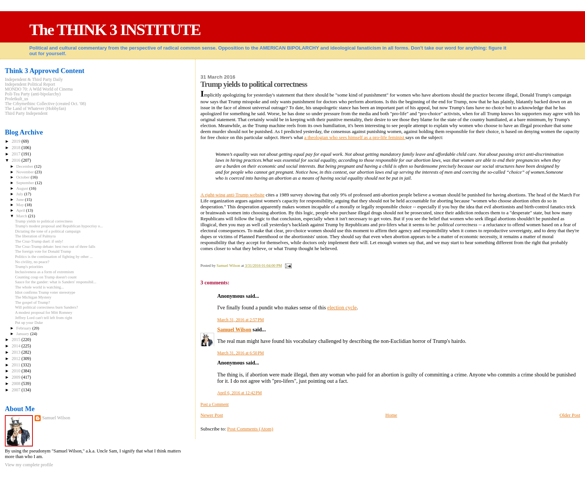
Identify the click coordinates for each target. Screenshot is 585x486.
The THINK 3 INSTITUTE (114, 29)
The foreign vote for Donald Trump (43, 251)
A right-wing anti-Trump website (232, 195)
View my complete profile (29, 464)
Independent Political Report (30, 84)
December (25, 166)
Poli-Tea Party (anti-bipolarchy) (33, 94)
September (25, 182)
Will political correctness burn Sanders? (46, 307)
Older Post (570, 415)
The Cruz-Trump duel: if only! (39, 241)
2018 (16, 147)
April (21, 210)
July (20, 194)
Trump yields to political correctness (44, 221)
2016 (16, 160)
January (23, 333)
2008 (16, 383)
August (22, 188)
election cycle (342, 307)
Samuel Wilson (234, 329)
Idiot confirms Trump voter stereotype (45, 292)
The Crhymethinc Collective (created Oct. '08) (45, 103)
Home (391, 415)
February (24, 328)
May (20, 204)
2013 (16, 352)
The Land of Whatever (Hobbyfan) (35, 108)
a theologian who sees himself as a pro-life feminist (354, 137)
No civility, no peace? (32, 262)
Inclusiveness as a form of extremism (44, 272)
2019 (16, 141)
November (25, 172)
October (23, 177)
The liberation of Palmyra (35, 236)
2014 (16, 346)
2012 (16, 358)
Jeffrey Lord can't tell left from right (43, 318)
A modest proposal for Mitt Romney (43, 312)
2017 (16, 154)
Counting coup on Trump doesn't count (45, 277)
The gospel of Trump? (32, 302)
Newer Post (211, 415)
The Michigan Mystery (33, 297)
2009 (16, 377)
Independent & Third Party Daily (34, 79)
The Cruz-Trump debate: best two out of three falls (55, 246)
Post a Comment (214, 404)
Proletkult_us (16, 99)
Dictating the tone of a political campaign (48, 231)
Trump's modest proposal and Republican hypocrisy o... (59, 226)
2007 (16, 390)
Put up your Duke (29, 323)
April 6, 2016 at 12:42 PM (239, 393)
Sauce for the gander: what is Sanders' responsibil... (55, 282)
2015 (16, 339)
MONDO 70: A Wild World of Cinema (39, 89)
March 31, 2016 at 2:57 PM (240, 320)
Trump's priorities (29, 267)
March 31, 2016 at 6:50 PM (240, 353)
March (22, 216)
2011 (16, 365)
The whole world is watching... (39, 287)
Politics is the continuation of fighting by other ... (54, 257)
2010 (16, 371)
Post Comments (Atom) (250, 429)
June (20, 199)
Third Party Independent (26, 113)
